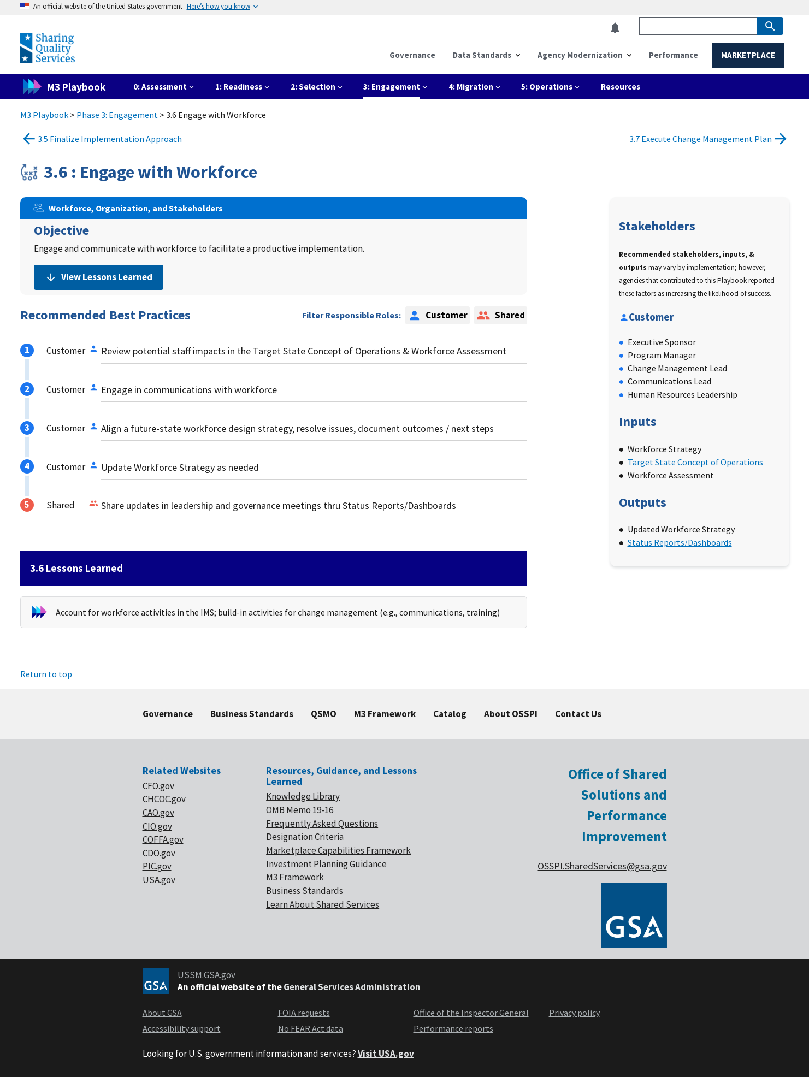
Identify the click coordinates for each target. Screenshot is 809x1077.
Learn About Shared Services (322, 904)
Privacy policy (574, 1012)
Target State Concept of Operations (695, 462)
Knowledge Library (303, 796)
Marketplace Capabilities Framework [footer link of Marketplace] (338, 850)
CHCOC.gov (164, 799)
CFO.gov (158, 786)
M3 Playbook (44, 114)
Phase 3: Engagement (117, 114)
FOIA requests (304, 1012)
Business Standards (251, 714)
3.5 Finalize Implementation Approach (101, 138)
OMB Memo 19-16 (299, 810)
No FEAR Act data (310, 1028)
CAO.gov (158, 813)
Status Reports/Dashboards (680, 542)
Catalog (449, 714)
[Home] (47, 58)
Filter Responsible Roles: (351, 315)
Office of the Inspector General (471, 1012)
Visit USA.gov (386, 1054)
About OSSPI (511, 714)
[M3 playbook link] (67, 86)
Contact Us (578, 714)
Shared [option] (500, 315)
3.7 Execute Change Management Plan (709, 138)
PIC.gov (157, 866)
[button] (618, 28)
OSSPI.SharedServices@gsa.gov (602, 866)
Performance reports (453, 1028)
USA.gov (159, 880)
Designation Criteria (305, 837)
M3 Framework (385, 714)
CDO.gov (159, 853)
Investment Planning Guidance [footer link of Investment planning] (326, 864)
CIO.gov (157, 826)
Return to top (46, 673)
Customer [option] (438, 315)
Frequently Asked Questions (322, 824)
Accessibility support (182, 1028)
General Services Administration (352, 987)
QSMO (323, 714)
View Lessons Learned (98, 277)
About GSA (162, 1012)
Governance (168, 714)
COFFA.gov (163, 839)
